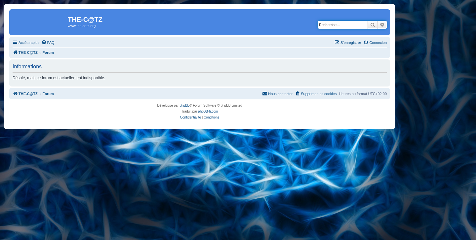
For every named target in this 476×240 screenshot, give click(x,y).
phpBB (184, 105)
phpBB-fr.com (208, 111)
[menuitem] (48, 43)
